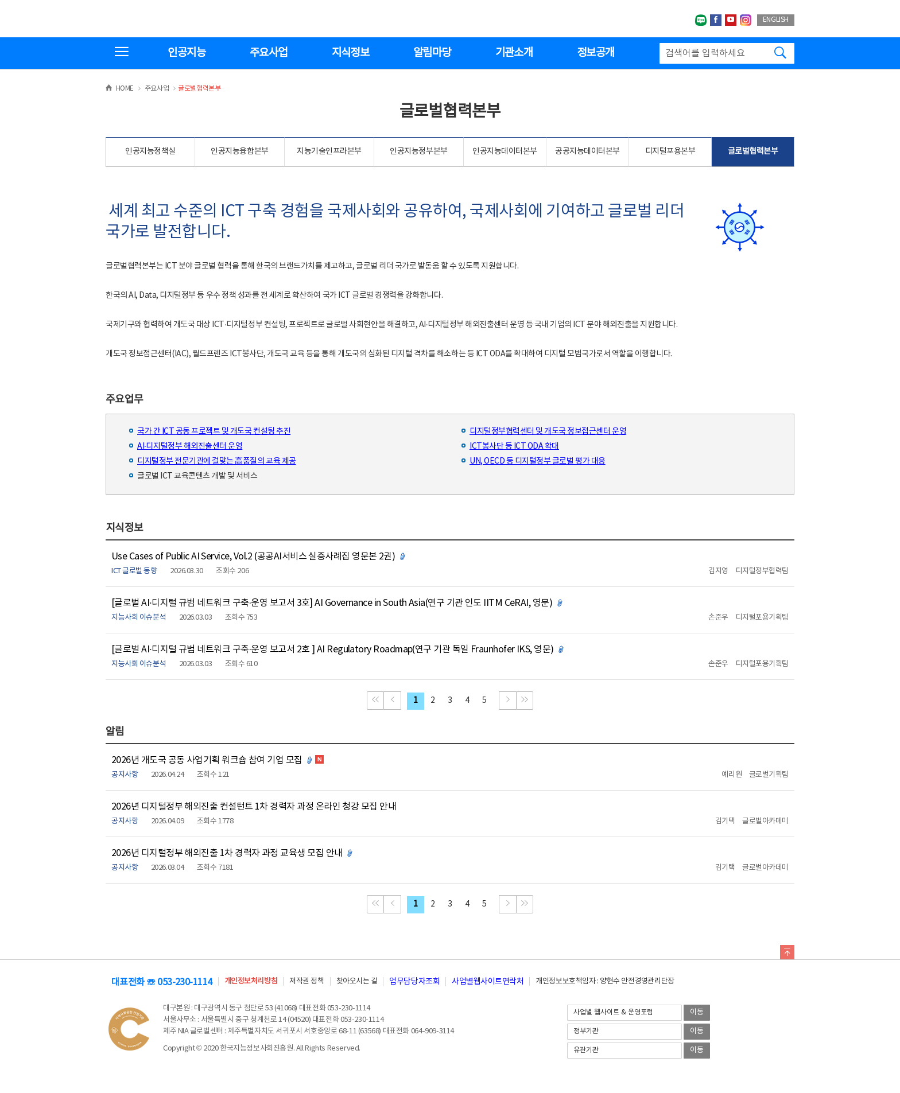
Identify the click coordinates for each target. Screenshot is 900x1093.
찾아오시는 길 (357, 981)
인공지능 (186, 52)
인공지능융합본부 (239, 151)
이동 (697, 1012)
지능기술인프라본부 (329, 151)
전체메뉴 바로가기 (0, 0)
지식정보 (350, 52)
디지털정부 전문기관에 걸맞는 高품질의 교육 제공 (216, 461)
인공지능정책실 (150, 151)
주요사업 (268, 52)
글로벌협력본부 (753, 151)
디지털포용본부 (670, 151)
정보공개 (595, 52)
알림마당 (432, 52)
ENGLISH (776, 20)
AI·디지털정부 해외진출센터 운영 (189, 446)
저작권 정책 (306, 981)
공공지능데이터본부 (587, 151)
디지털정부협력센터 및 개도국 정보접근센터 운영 (548, 431)
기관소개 (514, 52)
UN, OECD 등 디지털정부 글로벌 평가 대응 (538, 461)
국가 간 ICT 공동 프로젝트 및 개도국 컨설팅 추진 (213, 431)
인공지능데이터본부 (504, 151)
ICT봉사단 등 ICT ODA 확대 (514, 446)
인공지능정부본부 (418, 151)
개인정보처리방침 (250, 981)
